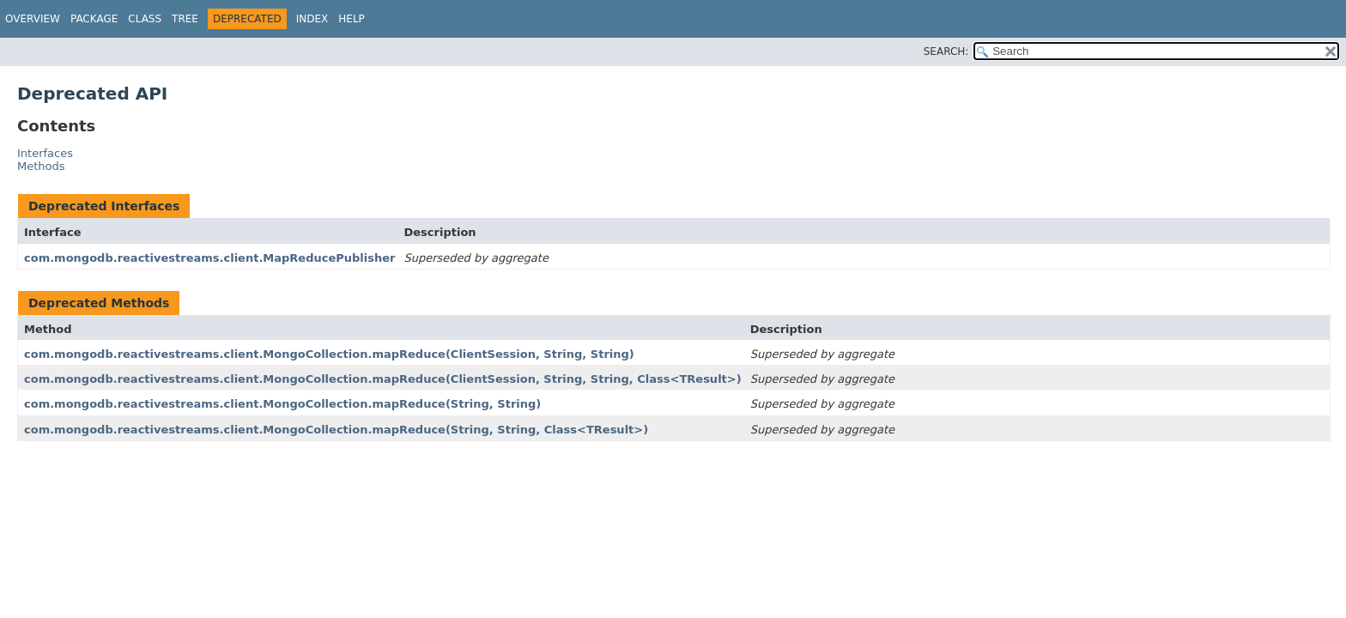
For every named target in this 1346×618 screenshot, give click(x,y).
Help (351, 19)
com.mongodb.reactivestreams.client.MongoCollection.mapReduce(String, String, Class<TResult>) (336, 429)
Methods (41, 166)
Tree (185, 19)
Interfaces (45, 153)
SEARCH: (946, 51)
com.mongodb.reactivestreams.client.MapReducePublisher (209, 257)
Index (312, 19)
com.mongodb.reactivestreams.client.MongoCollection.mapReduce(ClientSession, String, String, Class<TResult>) (383, 379)
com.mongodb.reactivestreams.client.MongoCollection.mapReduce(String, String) (282, 403)
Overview (32, 19)
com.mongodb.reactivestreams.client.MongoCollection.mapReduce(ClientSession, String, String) (329, 354)
